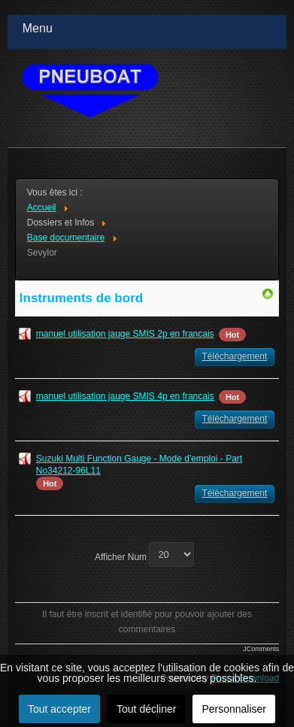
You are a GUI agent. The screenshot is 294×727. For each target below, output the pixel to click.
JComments (261, 649)
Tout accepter (59, 709)
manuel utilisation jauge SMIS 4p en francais (125, 396)
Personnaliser (234, 709)
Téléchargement (235, 356)
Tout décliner (146, 709)
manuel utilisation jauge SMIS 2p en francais (125, 334)
